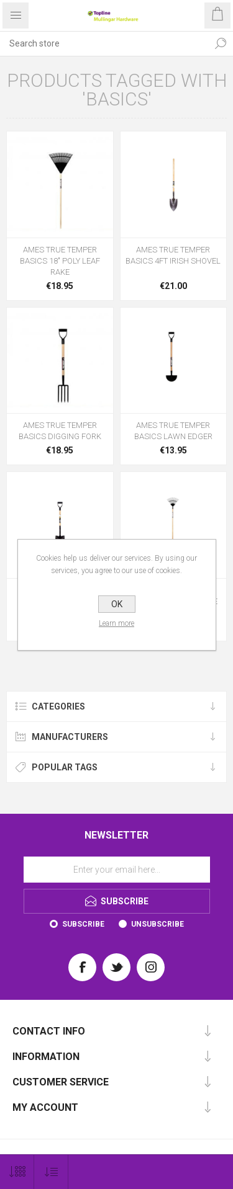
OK (116, 604)
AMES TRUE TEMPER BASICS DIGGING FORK (60, 431)
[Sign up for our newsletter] (117, 870)
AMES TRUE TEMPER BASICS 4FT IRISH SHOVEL (173, 255)
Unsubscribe (157, 924)
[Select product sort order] (51, 1172)
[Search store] (104, 43)
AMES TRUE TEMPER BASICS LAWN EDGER (173, 431)
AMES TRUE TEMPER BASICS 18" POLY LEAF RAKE (60, 261)
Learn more (116, 623)
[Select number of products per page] (17, 1172)
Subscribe (83, 924)
